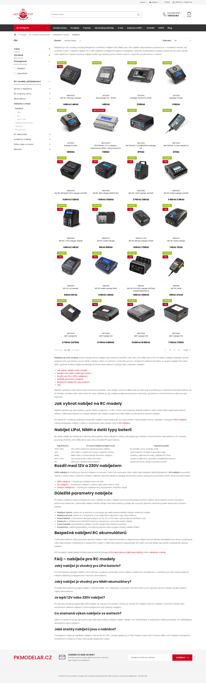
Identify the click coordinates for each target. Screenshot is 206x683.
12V (18, 116)
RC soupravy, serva (22, 93)
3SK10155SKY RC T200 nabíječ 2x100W (140, 192)
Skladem (21, 68)
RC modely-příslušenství (40, 34)
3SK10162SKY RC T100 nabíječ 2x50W (71, 239)
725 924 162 (173, 15)
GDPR (161, 28)
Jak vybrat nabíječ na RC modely (72, 370)
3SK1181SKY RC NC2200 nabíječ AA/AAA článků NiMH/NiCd (141, 288)
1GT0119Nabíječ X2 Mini (70, 144)
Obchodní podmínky (104, 28)
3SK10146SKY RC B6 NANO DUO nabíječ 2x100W (71, 192)
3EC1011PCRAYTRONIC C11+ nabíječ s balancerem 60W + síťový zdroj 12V (106, 145)
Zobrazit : (167, 40)
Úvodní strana (60, 28)
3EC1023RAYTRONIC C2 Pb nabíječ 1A (176, 144)
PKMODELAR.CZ (33, 657)
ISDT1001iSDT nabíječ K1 (70, 334)
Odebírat (180, 657)
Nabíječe (76, 34)
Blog (170, 28)
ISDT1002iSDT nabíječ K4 (105, 334)
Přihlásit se (177, 2)
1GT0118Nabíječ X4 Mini (176, 96)
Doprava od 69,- (135, 28)
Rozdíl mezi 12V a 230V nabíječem (72, 376)
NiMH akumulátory (135, 552)
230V (19, 112)
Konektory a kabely (22, 139)
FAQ (59, 385)
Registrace (188, 2)
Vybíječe (19, 126)
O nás (120, 28)
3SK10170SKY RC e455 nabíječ (106, 239)
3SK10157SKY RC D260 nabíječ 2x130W (176, 192)
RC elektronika (20, 134)
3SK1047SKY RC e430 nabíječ (176, 239)
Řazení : (58, 40)
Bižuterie (18, 149)
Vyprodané (22, 73)
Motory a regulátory (23, 88)
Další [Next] (187, 350)
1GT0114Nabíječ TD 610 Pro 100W (140, 96)
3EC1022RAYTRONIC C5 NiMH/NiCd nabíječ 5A (141, 145)
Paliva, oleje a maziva (23, 144)
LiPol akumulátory (118, 552)
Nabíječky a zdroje (61, 34)
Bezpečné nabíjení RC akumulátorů (73, 382)
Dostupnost (20, 61)
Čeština (154, 2)
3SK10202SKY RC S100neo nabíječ (70, 96)
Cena (17, 48)
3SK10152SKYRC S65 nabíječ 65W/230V (106, 192)
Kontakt (167, 2)
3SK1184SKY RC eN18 (176, 287)
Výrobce (18, 55)
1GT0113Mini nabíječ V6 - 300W (106, 96)
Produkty (23, 34)
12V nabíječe (124, 423)
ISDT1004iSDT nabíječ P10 (176, 334)
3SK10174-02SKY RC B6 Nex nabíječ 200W (141, 239)
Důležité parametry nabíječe (70, 379)
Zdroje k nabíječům (66, 487)
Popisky (87, 28)
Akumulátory (20, 98)
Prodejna (75, 28)
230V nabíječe (180, 419)
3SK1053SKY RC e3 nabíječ (70, 287)
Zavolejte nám (173, 13)
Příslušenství (20, 129)
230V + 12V (21, 119)
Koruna (142, 2)
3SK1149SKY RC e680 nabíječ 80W (106, 287)
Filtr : (16, 40)
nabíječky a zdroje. (157, 552)
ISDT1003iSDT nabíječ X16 (141, 334)
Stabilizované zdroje (24, 123)
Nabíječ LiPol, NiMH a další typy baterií (74, 373)
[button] (32, 27)
